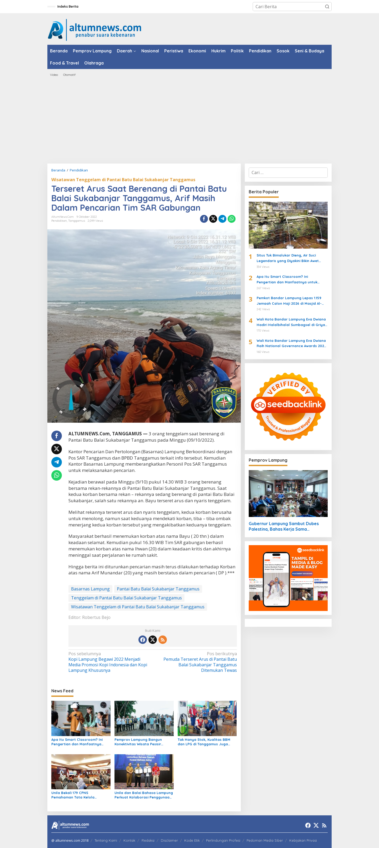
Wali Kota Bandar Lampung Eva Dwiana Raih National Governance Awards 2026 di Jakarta (291, 343)
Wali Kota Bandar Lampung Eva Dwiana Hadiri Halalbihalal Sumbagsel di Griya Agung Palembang (291, 322)
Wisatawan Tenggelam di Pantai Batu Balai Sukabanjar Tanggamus (123, 180)
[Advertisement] (189, 120)
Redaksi (148, 840)
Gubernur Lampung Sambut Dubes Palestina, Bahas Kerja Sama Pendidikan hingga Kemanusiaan (284, 526)
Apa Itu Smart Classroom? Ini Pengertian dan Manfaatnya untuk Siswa (77, 741)
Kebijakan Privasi (303, 840)
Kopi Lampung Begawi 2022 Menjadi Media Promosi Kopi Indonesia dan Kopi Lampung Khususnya (108, 662)
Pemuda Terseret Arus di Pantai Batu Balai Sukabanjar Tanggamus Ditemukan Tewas (196, 662)
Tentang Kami (105, 840)
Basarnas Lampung (90, 589)
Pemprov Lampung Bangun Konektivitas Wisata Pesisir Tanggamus (138, 741)
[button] (327, 6)
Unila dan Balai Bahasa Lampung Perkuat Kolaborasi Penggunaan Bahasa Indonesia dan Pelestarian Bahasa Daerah (143, 795)
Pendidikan (59, 221)
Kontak (129, 840)
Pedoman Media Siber (265, 840)
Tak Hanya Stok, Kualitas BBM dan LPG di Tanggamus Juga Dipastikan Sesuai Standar (204, 741)
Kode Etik (192, 840)
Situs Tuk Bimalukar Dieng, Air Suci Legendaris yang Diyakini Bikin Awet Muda (288, 258)
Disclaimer (169, 840)
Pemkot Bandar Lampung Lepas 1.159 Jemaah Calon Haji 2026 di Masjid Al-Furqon (289, 301)
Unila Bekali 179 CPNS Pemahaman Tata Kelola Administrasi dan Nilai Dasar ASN (80, 795)
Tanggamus (76, 221)
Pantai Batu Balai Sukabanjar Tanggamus (158, 589)
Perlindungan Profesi (223, 840)
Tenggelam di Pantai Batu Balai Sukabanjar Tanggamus (126, 598)
